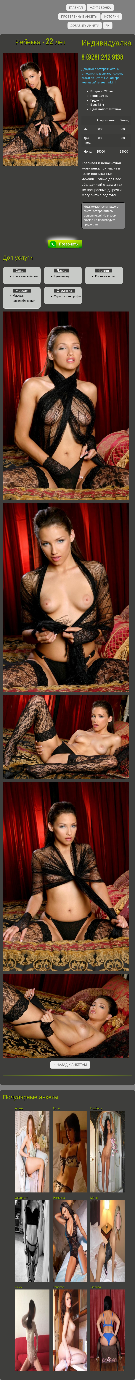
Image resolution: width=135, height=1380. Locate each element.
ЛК (108, 25)
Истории (111, 16)
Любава (95, 1287)
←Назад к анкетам (70, 1065)
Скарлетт (21, 1197)
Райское (58, 1287)
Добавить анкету (84, 25)
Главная (76, 7)
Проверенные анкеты (79, 16)
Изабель (96, 1108)
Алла (56, 1108)
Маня (94, 1197)
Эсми (18, 1287)
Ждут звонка (100, 7)
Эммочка (59, 1197)
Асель (19, 1108)
